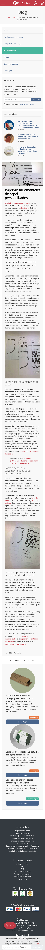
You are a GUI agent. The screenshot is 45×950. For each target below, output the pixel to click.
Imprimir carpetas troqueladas (22, 841)
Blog (13, 17)
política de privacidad (27, 104)
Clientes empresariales (22, 871)
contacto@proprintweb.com (22, 930)
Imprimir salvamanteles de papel (17, 203)
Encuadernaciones (11, 64)
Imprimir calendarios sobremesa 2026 (22, 848)
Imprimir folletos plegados (22, 838)
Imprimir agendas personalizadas (22, 836)
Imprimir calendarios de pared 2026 (22, 851)
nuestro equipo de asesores (16, 644)
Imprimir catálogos (22, 831)
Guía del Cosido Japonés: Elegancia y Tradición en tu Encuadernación (28, 136)
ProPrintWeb (26, 928)
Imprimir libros (22, 843)
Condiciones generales (22, 874)
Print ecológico (10, 50)
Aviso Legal (22, 879)
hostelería (25, 208)
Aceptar (23, 947)
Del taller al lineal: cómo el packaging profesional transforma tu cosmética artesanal (28, 150)
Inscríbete (36, 99)
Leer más (22, 721)
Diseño (6, 57)
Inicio (8, 17)
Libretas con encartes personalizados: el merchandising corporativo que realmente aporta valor (28, 124)
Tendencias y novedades (13, 37)
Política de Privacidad (22, 876)
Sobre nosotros (22, 864)
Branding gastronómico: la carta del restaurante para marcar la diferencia (24, 461)
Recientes (7, 30)
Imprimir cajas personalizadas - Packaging (22, 846)
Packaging (8, 71)
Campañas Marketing (12, 43)
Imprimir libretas (22, 833)
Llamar (10, 925)
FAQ (22, 869)
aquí (38, 944)
